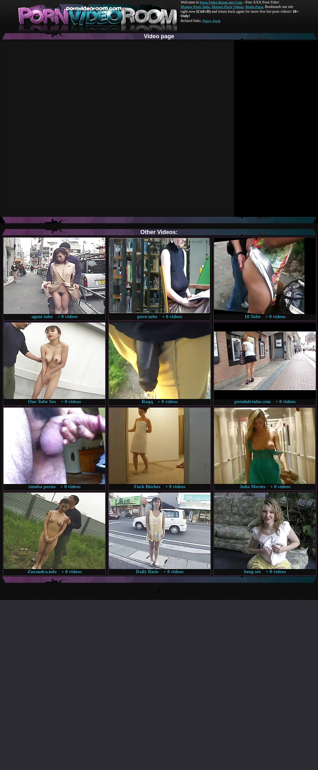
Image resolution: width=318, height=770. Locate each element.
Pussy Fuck (211, 21)
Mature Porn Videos (228, 7)
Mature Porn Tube (195, 7)
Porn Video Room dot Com (221, 2)
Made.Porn (254, 7)
